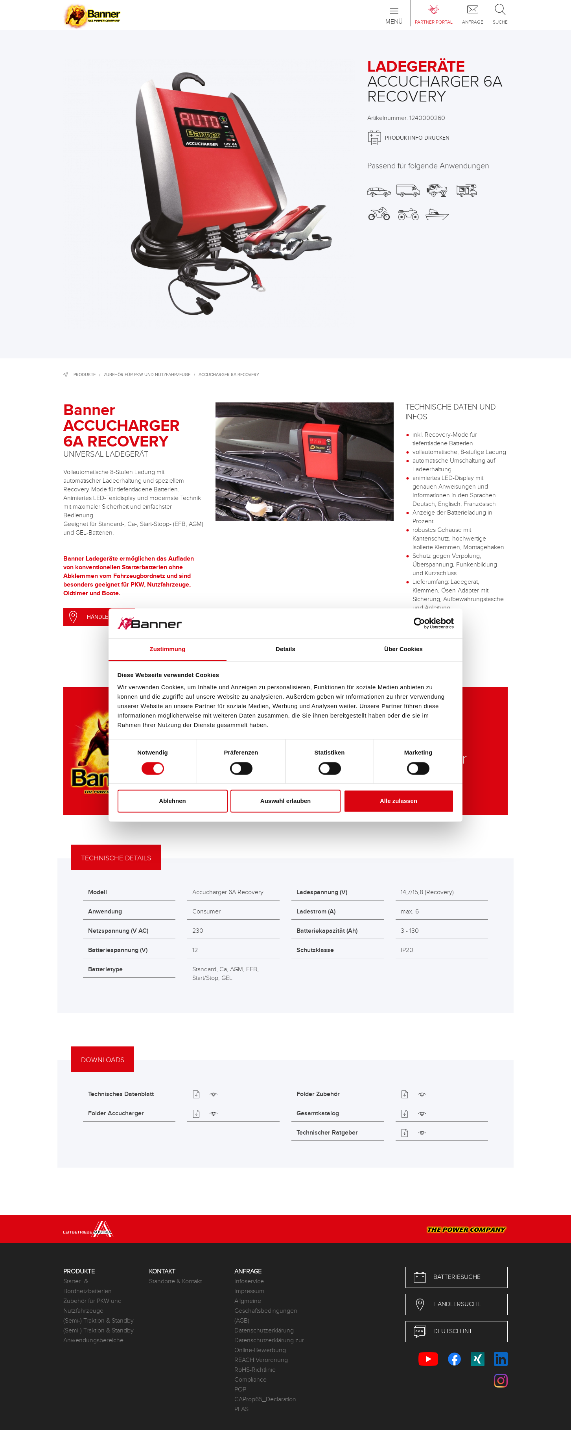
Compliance (250, 1380)
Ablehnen (172, 801)
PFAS (241, 1409)
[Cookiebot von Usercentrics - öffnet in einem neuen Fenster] (419, 623)
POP (240, 1389)
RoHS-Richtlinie (255, 1370)
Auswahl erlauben (285, 801)
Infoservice (249, 1281)
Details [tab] (285, 649)
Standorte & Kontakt (175, 1281)
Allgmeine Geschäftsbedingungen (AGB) (265, 1311)
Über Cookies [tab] (403, 649)
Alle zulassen (398, 801)
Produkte (85, 374)
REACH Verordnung (261, 1360)
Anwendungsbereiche (93, 1340)
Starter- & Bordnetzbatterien (87, 1286)
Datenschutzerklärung (264, 1330)
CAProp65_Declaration (265, 1399)
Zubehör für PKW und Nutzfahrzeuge (147, 374)
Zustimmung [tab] (168, 649)
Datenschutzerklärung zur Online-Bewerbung (269, 1345)
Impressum (249, 1291)
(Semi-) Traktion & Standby (98, 1321)
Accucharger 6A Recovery (229, 374)
